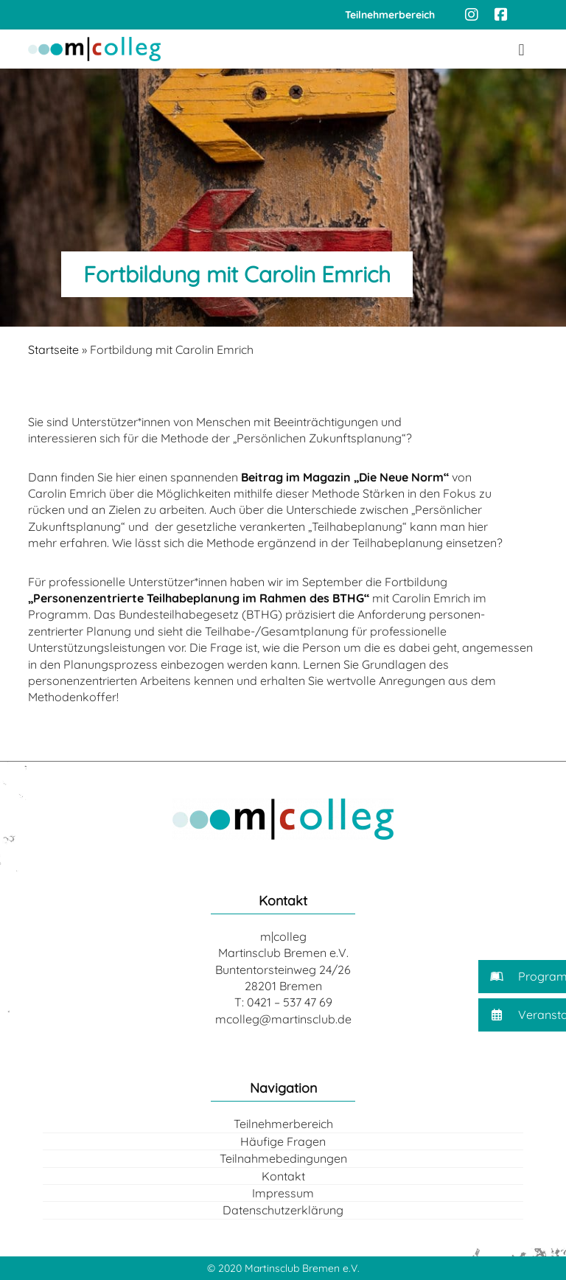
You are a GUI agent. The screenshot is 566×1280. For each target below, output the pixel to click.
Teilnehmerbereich (283, 1123)
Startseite (53, 349)
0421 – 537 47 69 (289, 1002)
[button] (522, 976)
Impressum (283, 1193)
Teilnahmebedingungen (283, 1158)
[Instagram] (471, 14)
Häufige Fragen (283, 1141)
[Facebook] (501, 14)
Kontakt (283, 1176)
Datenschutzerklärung (283, 1210)
